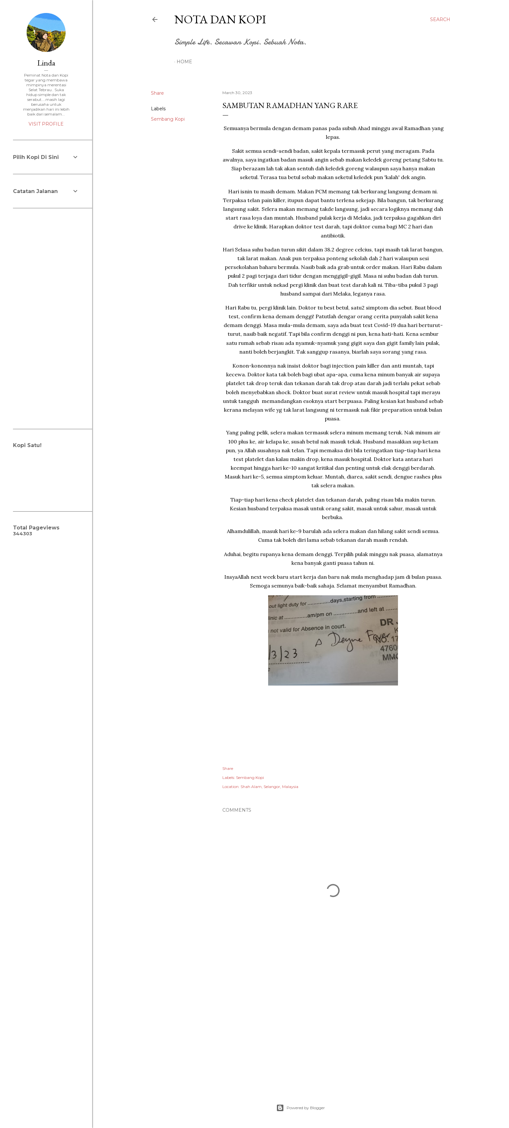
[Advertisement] (333, 1026)
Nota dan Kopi (220, 19)
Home (184, 62)
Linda (46, 63)
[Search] (440, 19)
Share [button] (157, 93)
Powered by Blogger (300, 1108)
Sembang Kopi (168, 119)
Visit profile (46, 124)
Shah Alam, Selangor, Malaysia (269, 786)
